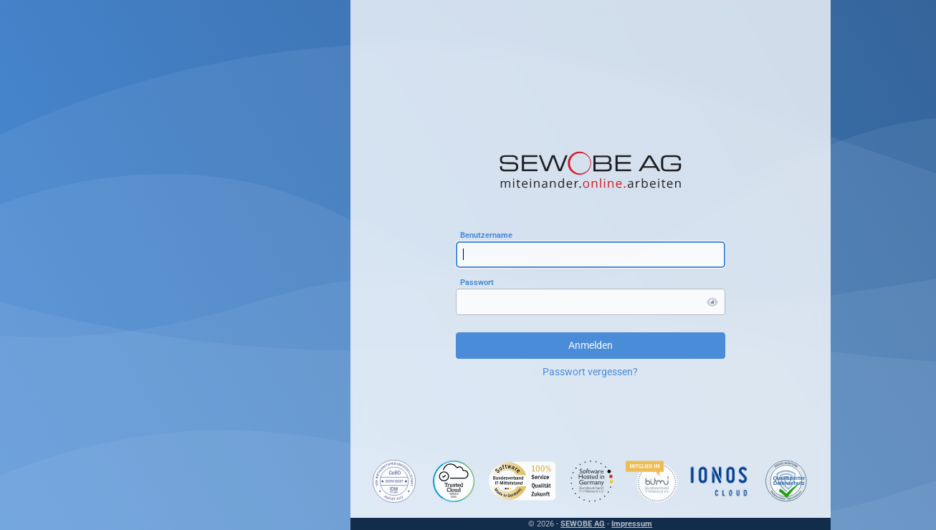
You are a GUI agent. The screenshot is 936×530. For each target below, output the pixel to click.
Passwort (475, 281)
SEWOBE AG (581, 524)
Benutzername (484, 234)
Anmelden (588, 345)
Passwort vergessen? (588, 371)
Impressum (630, 524)
